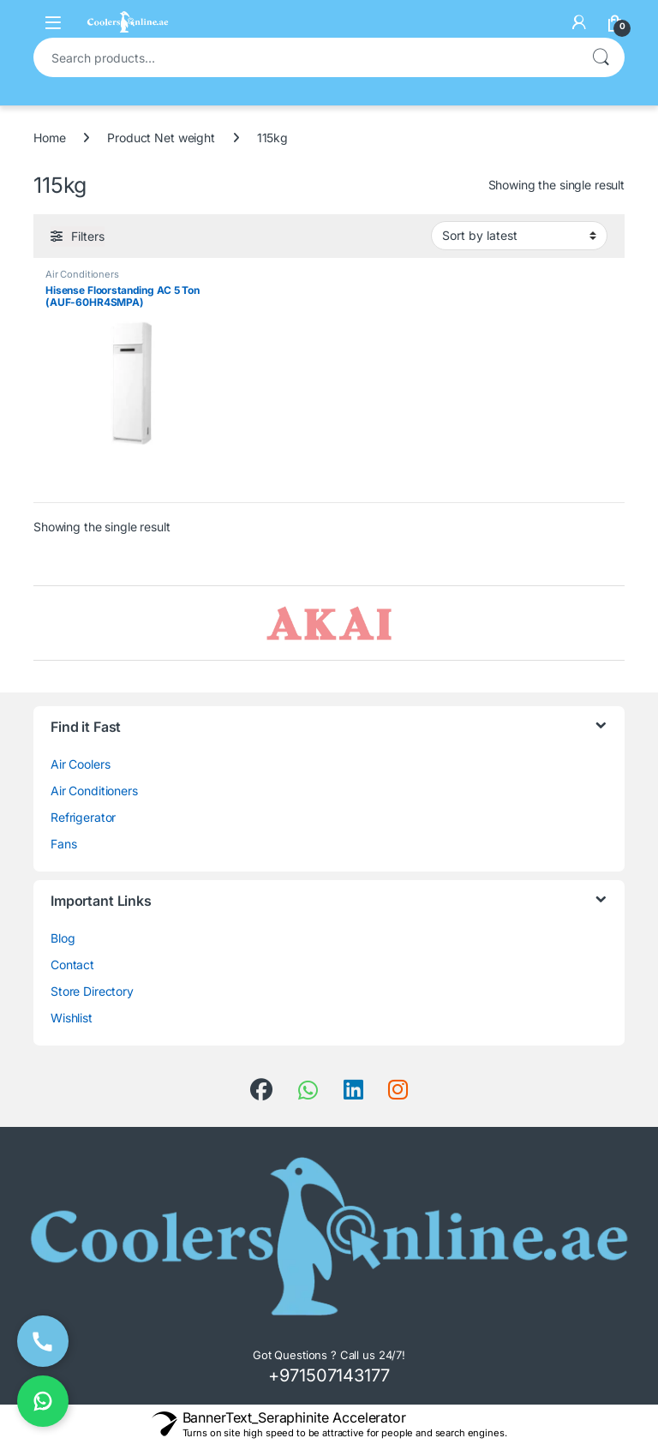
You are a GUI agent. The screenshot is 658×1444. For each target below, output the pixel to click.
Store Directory (92, 991)
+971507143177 (328, 1375)
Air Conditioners (82, 274)
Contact (72, 964)
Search (601, 57)
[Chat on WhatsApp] (43, 1401)
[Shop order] (519, 235)
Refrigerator (83, 817)
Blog (63, 938)
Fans (63, 843)
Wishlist (72, 1017)
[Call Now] (43, 1341)
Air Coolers (80, 764)
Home (49, 137)
